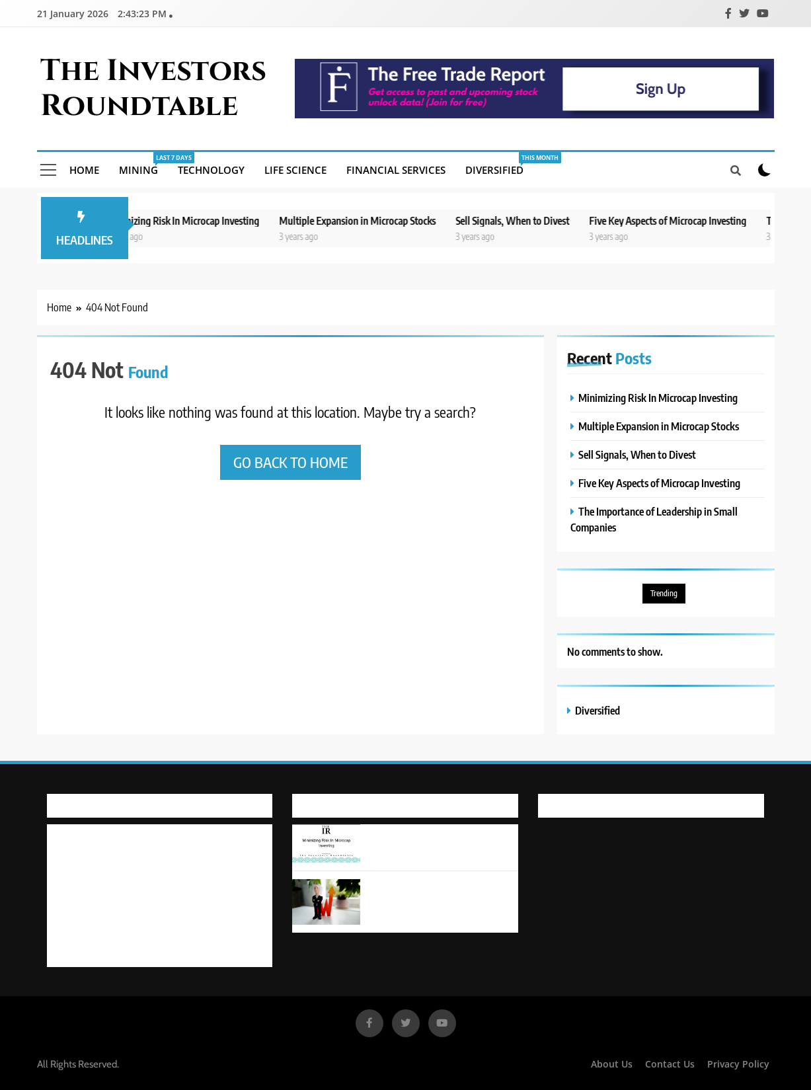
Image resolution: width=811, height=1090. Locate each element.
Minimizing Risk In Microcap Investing (192, 220)
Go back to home (290, 462)
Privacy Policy (738, 1064)
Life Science (295, 169)
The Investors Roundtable (153, 88)
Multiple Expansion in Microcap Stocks (368, 220)
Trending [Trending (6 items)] (663, 593)
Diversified (499, 164)
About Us (612, 1064)
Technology (211, 169)
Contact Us (670, 1064)
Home (84, 169)
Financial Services (395, 169)
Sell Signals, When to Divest (523, 220)
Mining (143, 164)
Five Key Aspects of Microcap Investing (678, 220)
